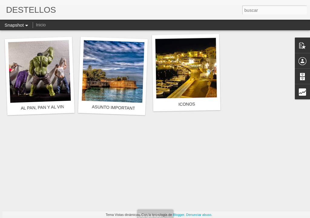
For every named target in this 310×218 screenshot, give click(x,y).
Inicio (41, 24)
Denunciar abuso (198, 214)
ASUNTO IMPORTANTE (115, 107)
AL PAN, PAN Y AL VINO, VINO (50, 107)
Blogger (178, 214)
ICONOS (186, 104)
